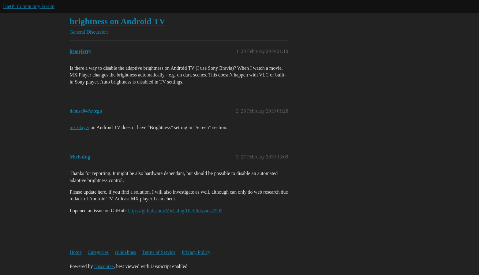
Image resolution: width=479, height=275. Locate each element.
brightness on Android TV (118, 21)
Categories (98, 252)
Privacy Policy (195, 252)
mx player (79, 127)
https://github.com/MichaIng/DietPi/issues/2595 (175, 210)
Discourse (104, 266)
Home (76, 252)
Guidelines (125, 252)
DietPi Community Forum (28, 6)
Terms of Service (158, 252)
